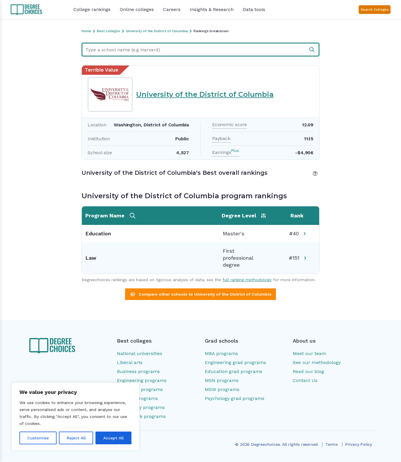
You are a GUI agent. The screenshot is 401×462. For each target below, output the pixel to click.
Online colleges (137, 9)
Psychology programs (141, 407)
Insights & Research (212, 9)
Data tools (254, 9)
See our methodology (317, 362)
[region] (75, 416)
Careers (171, 9)
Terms (331, 444)
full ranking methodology (247, 279)
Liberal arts (129, 362)
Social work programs (141, 416)
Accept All (113, 438)
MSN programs (222, 380)
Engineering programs (142, 380)
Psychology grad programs (234, 398)
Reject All (76, 438)
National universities (139, 353)
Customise (38, 438)
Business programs (138, 371)
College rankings (92, 9)
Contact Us (305, 380)
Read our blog (308, 371)
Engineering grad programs (235, 362)
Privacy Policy (358, 444)
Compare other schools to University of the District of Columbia (200, 294)
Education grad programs (233, 371)
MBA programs (221, 353)
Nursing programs (137, 398)
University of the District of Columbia (205, 94)
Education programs (140, 389)
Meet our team (309, 353)
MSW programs (222, 389)
